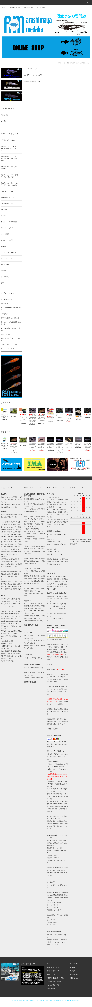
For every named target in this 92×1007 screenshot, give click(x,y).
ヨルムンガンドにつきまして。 (10, 344)
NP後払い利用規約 (53, 729)
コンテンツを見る (41, 7)
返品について (51, 974)
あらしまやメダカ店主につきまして (11, 339)
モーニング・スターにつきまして (11, 348)
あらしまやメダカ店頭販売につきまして (11, 323)
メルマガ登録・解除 (53, 985)
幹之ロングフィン (6, 303)
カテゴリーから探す (13, 7)
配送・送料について (53, 971)
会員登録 (72, 967)
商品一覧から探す (27, 7)
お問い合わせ (74, 978)
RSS (48, 988)
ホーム (4, 7)
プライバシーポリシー (54, 981)
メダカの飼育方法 (6, 299)
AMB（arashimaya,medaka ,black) (11, 309)
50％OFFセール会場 (32, 68)
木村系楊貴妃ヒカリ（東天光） (10, 318)
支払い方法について (53, 967)
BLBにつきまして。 (7, 334)
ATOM (53, 988)
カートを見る (74, 974)
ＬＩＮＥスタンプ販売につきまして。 (11, 329)
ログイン (72, 971)
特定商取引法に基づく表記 (55, 978)
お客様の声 (4, 314)
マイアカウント (75, 964)
